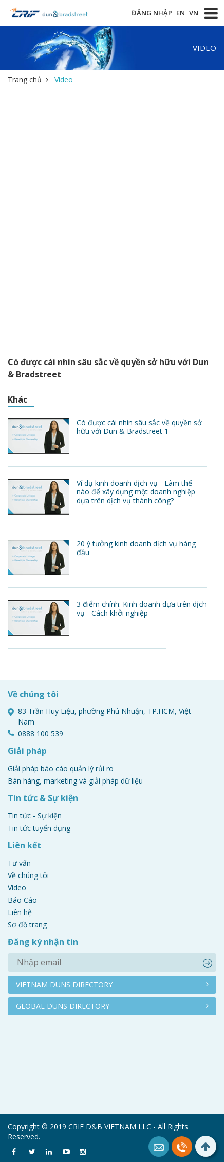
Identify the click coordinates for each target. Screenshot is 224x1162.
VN (193, 12)
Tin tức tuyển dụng (39, 828)
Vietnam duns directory (64, 984)
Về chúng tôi (28, 875)
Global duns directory (62, 1006)
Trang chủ (25, 79)
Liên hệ (20, 912)
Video (17, 887)
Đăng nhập (152, 12)
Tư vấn (19, 863)
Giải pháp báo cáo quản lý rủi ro (61, 768)
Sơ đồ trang (27, 924)
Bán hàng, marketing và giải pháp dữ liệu (75, 781)
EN (180, 12)
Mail (158, 1146)
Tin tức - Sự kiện (35, 816)
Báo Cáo (22, 900)
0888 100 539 (182, 1146)
